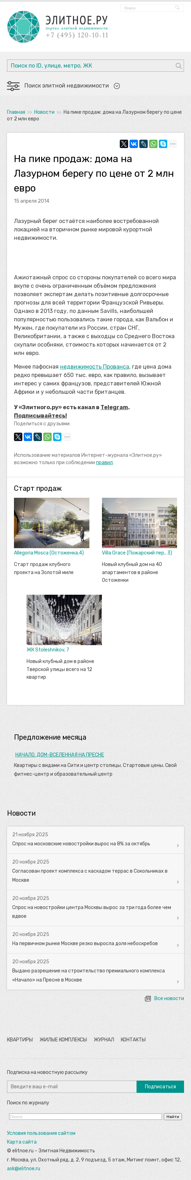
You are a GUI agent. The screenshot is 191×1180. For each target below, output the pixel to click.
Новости (44, 112)
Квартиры (20, 1040)
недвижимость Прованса (94, 366)
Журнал (104, 1040)
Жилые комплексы (63, 1040)
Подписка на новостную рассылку (47, 1072)
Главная (16, 112)
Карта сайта (22, 1142)
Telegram (114, 407)
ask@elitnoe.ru (23, 1169)
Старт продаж (38, 488)
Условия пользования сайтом (41, 1133)
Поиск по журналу (28, 1103)
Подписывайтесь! (40, 415)
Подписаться (160, 1087)
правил (104, 463)
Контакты (133, 1040)
